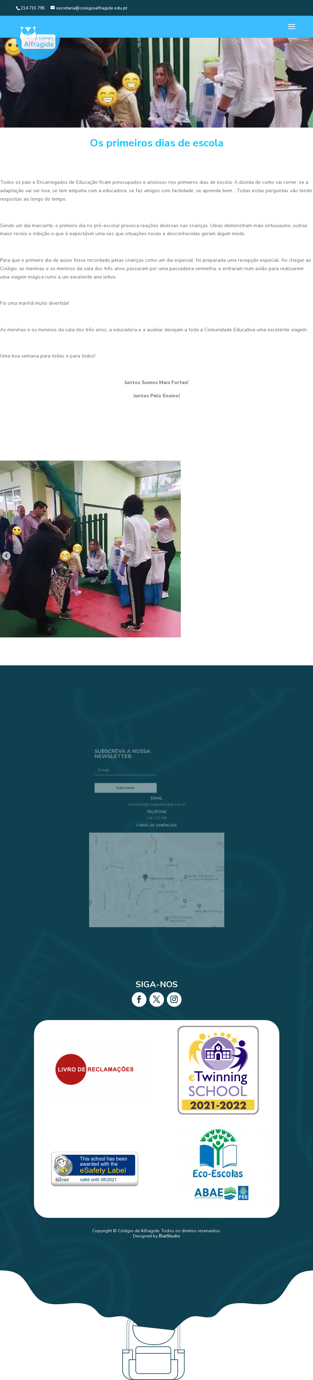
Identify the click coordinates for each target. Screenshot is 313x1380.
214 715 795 (157, 822)
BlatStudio (169, 1236)
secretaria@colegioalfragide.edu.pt (156, 812)
